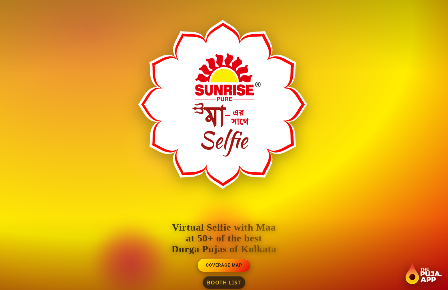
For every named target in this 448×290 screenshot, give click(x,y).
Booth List (224, 282)
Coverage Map (224, 265)
